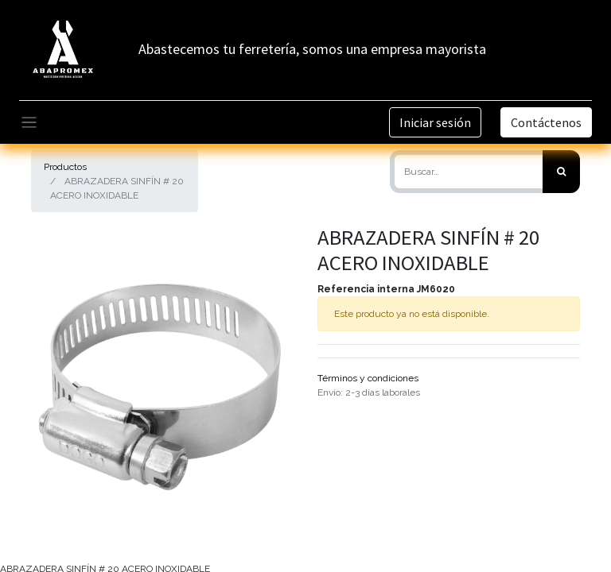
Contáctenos (546, 122)
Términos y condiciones (367, 378)
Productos (65, 166)
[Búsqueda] (561, 171)
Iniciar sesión (435, 122)
